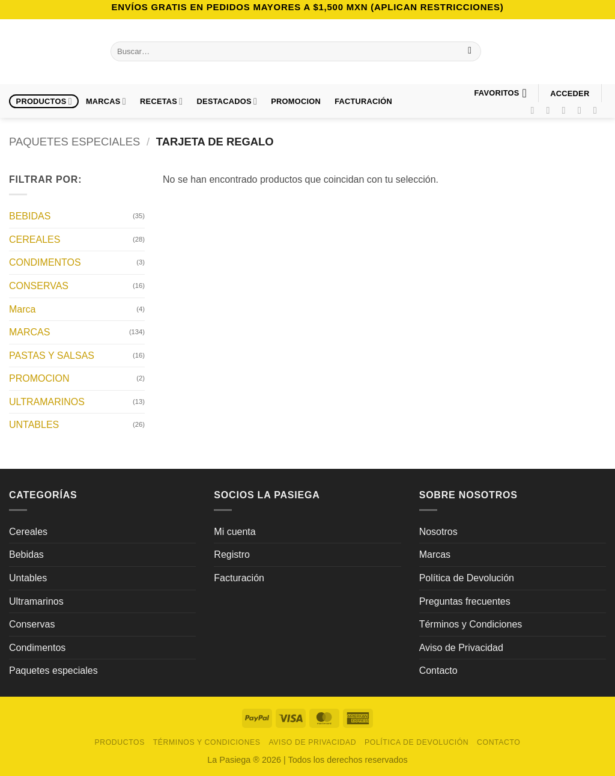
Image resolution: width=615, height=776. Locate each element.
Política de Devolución (466, 578)
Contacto (438, 670)
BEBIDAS (29, 216)
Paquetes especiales (53, 670)
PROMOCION (296, 101)
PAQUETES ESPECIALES (74, 141)
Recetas (161, 101)
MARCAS (29, 332)
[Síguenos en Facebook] (535, 110)
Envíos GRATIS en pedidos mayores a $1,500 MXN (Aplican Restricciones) (307, 7)
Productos (44, 101)
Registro (232, 554)
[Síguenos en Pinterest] (582, 110)
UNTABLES (34, 425)
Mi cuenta (234, 532)
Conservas (32, 624)
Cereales (28, 532)
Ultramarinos (36, 601)
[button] (570, 93)
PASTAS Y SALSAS (51, 355)
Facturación (239, 578)
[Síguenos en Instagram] (551, 110)
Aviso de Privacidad (461, 648)
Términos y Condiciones (471, 624)
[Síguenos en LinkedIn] (598, 110)
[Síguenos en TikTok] (567, 110)
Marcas (106, 101)
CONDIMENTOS (45, 262)
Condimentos (37, 648)
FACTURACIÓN (363, 101)
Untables (28, 578)
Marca (22, 309)
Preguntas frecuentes (464, 601)
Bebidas (26, 554)
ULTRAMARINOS (47, 401)
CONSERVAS (38, 286)
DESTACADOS (227, 101)
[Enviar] (470, 51)
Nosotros (438, 532)
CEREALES (34, 239)
